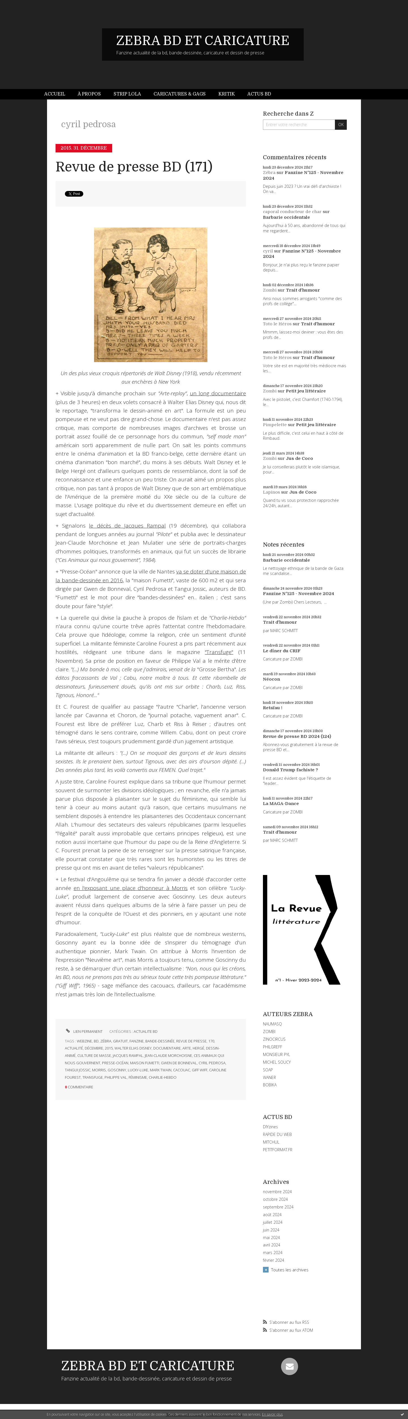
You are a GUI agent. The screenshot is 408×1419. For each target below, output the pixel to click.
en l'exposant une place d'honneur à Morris (131, 888)
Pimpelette (275, 424)
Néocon (271, 679)
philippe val (116, 1077)
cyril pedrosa (212, 1062)
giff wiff (199, 1069)
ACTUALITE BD (146, 1031)
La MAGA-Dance (281, 803)
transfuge (92, 1077)
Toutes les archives (290, 1270)
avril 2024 (271, 1245)
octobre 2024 (275, 1199)
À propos (89, 94)
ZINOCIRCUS (274, 1039)
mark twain (160, 1069)
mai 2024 (271, 1237)
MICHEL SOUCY (277, 1062)
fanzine (136, 1041)
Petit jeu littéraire (306, 391)
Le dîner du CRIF (282, 650)
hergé (198, 1048)
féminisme (138, 1077)
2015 (109, 1048)
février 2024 (273, 1260)
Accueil (54, 94)
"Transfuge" (219, 652)
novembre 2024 (277, 1191)
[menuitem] (57, 94)
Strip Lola (127, 94)
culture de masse (94, 1055)
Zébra (269, 172)
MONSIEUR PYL (276, 1054)
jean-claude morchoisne (168, 1055)
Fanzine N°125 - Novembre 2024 (298, 593)
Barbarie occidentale (286, 217)
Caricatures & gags (180, 94)
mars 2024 (272, 1252)
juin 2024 (271, 1230)
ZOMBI (269, 1031)
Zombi (270, 290)
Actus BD (259, 94)
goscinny (117, 1069)
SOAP (268, 1069)
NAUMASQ (272, 1024)
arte (186, 1048)
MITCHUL (271, 1142)
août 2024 (272, 1214)
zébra (105, 1041)
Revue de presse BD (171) (134, 167)
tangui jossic (77, 1069)
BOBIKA (270, 1084)
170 (211, 1041)
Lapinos (271, 492)
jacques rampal (128, 1055)
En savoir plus (272, 1414)
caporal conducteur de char (292, 211)
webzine (84, 1041)
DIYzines (270, 1126)
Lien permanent (84, 1031)
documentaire (167, 1048)
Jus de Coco (299, 458)
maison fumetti (144, 1062)
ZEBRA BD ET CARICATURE (203, 40)
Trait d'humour (303, 290)
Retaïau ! (272, 707)
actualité (74, 1048)
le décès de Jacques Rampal (127, 525)
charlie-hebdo (163, 1077)
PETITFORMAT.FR (277, 1149)
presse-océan (115, 1062)
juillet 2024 (272, 1222)
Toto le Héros (277, 323)
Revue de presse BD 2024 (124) (297, 736)
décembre (94, 1048)
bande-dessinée (160, 1041)
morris (99, 1069)
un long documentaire (218, 393)
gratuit (120, 1041)
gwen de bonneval (179, 1062)
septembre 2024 (278, 1207)
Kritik (226, 94)
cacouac (181, 1069)
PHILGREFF (272, 1047)
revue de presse (191, 1041)
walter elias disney (133, 1048)
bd (96, 1041)
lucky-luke (138, 1069)
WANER (269, 1077)
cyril (268, 251)
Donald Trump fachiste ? (290, 769)
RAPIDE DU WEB (277, 1134)
